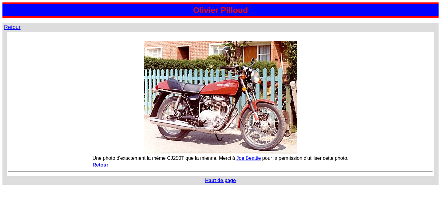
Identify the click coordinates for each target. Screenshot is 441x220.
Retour (12, 27)
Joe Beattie (248, 158)
